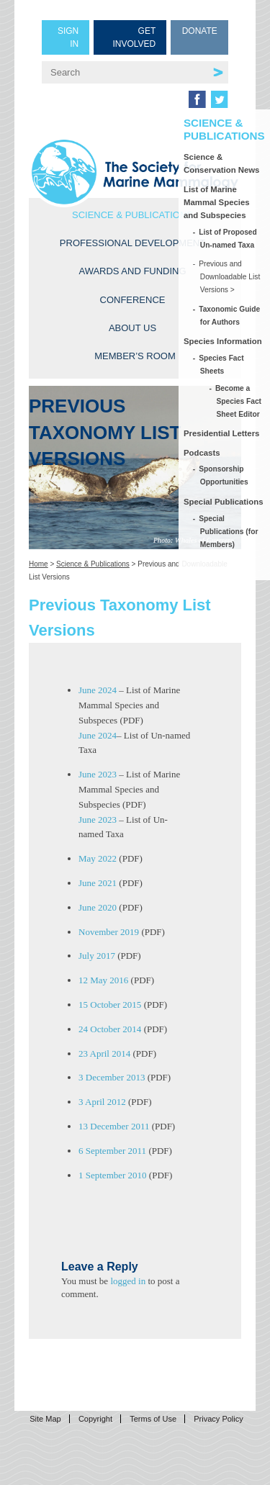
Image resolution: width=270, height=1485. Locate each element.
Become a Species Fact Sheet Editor (239, 401)
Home (38, 564)
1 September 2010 (112, 1175)
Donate (199, 31)
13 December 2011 (113, 1126)
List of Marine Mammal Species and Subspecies (217, 202)
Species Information (223, 341)
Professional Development (132, 243)
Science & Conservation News (221, 163)
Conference (133, 299)
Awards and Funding (132, 271)
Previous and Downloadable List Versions (230, 277)
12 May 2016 (103, 980)
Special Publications (223, 501)
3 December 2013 (111, 1077)
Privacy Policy (218, 1418)
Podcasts (202, 452)
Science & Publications (132, 214)
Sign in (68, 37)
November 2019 (108, 931)
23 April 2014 (104, 1053)
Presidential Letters (221, 433)
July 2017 (96, 955)
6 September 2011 (112, 1150)
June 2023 (97, 774)
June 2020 (97, 907)
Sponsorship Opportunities (224, 475)
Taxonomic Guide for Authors (230, 315)
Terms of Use (153, 1418)
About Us (132, 327)
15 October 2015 (109, 1004)
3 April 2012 (102, 1101)
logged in (127, 1281)
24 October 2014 (109, 1029)
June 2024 (97, 690)
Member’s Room (135, 356)
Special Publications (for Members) (229, 532)
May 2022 (97, 858)
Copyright (95, 1418)
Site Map (45, 1418)
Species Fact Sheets (222, 364)
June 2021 (97, 882)
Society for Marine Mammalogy (135, 172)
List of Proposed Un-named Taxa (228, 238)
